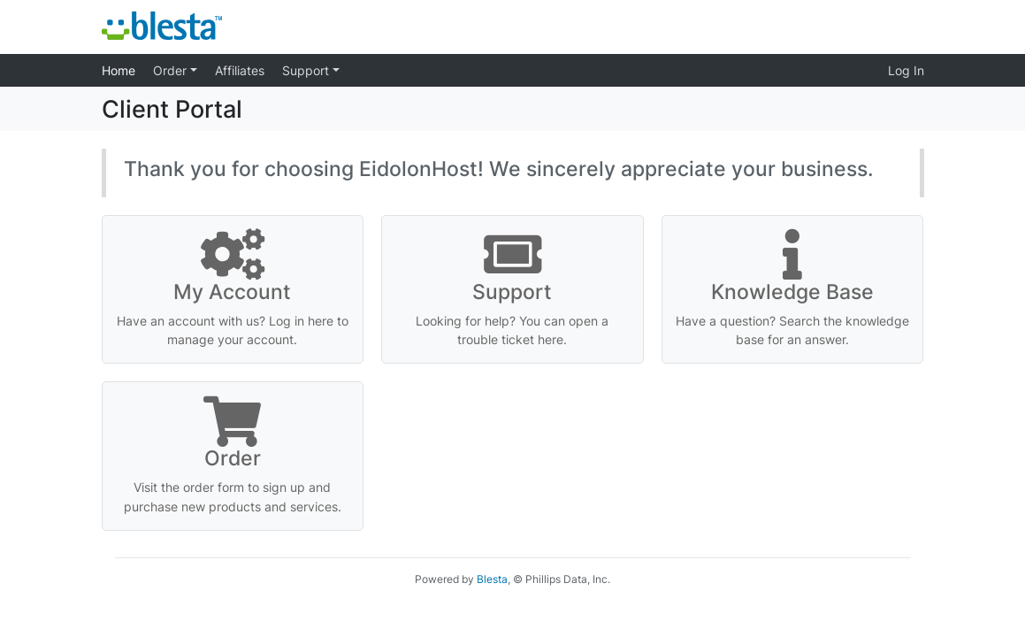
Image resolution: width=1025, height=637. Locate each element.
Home (118, 70)
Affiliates (239, 70)
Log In (906, 70)
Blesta (492, 579)
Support (307, 70)
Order (171, 70)
